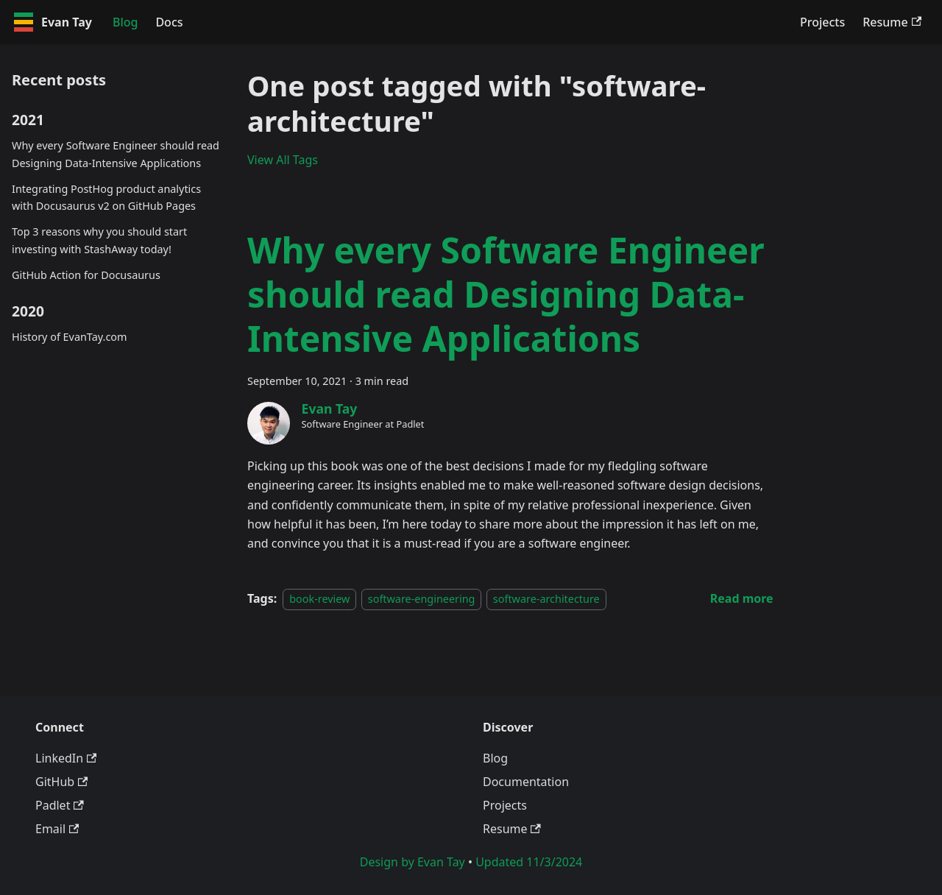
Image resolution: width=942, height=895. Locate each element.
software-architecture (546, 599)
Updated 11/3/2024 (528, 862)
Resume (892, 22)
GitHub (61, 782)
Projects (822, 22)
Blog (125, 22)
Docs (169, 22)
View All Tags (282, 160)
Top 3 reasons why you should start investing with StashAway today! (99, 240)
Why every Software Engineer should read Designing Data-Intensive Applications (115, 154)
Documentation (526, 782)
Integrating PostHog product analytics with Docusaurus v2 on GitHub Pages (106, 197)
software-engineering (421, 599)
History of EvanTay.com (69, 337)
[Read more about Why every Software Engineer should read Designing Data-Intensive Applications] (741, 598)
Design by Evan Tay (412, 862)
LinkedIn (65, 758)
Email (57, 829)
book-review (319, 599)
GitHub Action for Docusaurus (86, 275)
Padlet (59, 805)
